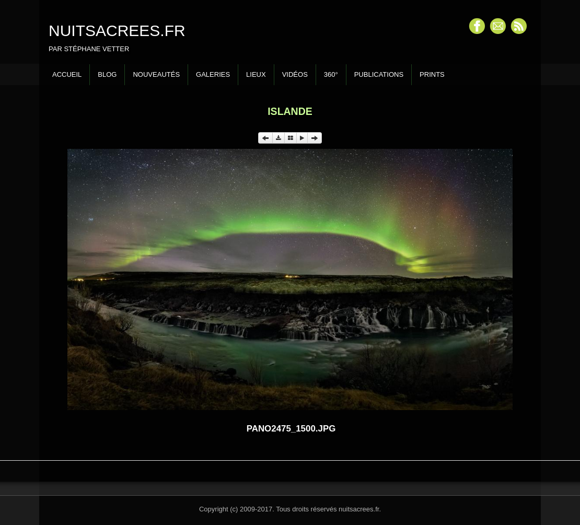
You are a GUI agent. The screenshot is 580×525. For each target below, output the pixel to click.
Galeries (213, 74)
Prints (432, 74)
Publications (378, 74)
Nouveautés (156, 74)
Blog (107, 74)
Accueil (67, 74)
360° (331, 74)
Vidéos (295, 74)
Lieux (256, 74)
